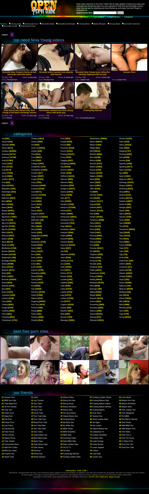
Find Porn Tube (128, 447)
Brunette (5, 279)
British (4, 276)
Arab (4, 170)
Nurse (92, 182)
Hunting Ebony (69, 419)
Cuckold (34, 189)
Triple (121, 248)
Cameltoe (5, 295)
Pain (91, 214)
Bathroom (6, 198)
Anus (4, 167)
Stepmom (123, 179)
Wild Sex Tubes (10, 451)
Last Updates (99, 17)
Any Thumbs (39, 400)
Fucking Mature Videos (101, 404)
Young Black (84, 24)
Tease (121, 220)
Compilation (36, 170)
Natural (93, 173)
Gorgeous (64, 189)
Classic (34, 142)
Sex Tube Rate (39, 425)
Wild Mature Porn (129, 429)
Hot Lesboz (96, 425)
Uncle (121, 258)
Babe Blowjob (100, 24)
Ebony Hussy (68, 404)
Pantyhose (94, 220)
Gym (62, 198)
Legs (62, 295)
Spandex (122, 164)
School (92, 301)
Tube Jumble (9, 441)
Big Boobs (6, 217)
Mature (92, 142)
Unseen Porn (9, 397)
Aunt (4, 182)
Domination (35, 242)
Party (92, 223)
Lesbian (63, 298)
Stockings (123, 182)
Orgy (92, 204)
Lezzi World (126, 397)
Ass (3, 176)
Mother (92, 167)
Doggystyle (35, 236)
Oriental (93, 207)
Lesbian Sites (97, 438)
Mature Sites (127, 407)
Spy (120, 173)
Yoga (121, 314)
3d (3, 139)
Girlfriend (64, 176)
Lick (62, 301)
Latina (62, 289)
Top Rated (84, 17)
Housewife (64, 223)
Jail (61, 251)
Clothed (34, 151)
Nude (92, 179)
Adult (36, 397)
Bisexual (5, 236)
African (4, 148)
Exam (33, 264)
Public (92, 270)
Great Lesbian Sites (100, 419)
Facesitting (35, 273)
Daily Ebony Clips (41, 444)
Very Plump (126, 422)
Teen (121, 223)
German (63, 170)
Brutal (4, 283)
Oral (91, 198)
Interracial (64, 245)
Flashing (34, 317)
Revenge (93, 289)
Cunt (33, 198)
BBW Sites (67, 435)
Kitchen (63, 273)
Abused (5, 142)
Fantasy (34, 283)
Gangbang (64, 164)
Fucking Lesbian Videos (101, 397)
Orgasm (93, 201)
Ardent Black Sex (40, 435)
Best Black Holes (40, 438)
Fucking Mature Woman (101, 407)
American (5, 157)
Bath (4, 195)
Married (63, 317)
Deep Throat (36, 217)
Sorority (122, 160)
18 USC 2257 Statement (98, 477)
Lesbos (95, 451)
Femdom (34, 292)
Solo (121, 157)
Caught (5, 308)
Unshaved (123, 267)
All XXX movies (10, 407)
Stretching (123, 189)
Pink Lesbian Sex (129, 410)
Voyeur (122, 283)
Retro (92, 286)
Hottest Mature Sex (100, 429)
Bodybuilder (6, 258)
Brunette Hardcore (132, 24)
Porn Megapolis (128, 413)
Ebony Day (38, 454)
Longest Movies (113, 17)
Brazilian (5, 270)
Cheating (5, 317)
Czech (33, 204)
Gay (62, 167)
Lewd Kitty (96, 454)
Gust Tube (38, 407)
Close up (34, 148)
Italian (62, 248)
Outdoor (93, 211)
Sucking (122, 198)
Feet (33, 289)
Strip (121, 192)
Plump (92, 242)
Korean (63, 276)
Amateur (5, 151)
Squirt (121, 176)
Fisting (33, 311)
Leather (63, 292)
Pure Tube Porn (40, 419)
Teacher (122, 217)
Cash (4, 301)
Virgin (121, 279)
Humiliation (64, 229)
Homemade (65, 217)
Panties (93, 217)
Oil (91, 192)
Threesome (123, 229)
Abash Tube (9, 457)
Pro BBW (125, 416)
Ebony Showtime (69, 407)
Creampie (35, 186)
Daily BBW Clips (69, 441)
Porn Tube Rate (40, 416)
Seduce (93, 311)
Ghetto (63, 173)
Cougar (34, 176)
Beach (4, 207)
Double (34, 245)
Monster (93, 164)
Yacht (121, 311)
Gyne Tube (38, 410)
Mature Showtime (129, 404)
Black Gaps (38, 441)
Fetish (33, 295)
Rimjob (92, 295)
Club (33, 154)
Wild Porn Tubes (10, 447)
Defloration (35, 220)
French (63, 151)
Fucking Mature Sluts (100, 400)
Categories (128, 17)
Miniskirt (93, 154)
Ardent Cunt (9, 413)
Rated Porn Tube (40, 422)
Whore (121, 298)
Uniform (122, 264)
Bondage (5, 261)
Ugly (121, 254)
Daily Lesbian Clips (70, 444)
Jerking (63, 261)
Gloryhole (64, 186)
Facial (33, 276)
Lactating (64, 279)
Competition (36, 167)
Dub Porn (8, 419)
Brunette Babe (48, 24)
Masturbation (95, 139)
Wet (120, 295)
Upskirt (122, 270)
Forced (63, 145)
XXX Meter (126, 432)
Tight (121, 232)
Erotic (33, 258)
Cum (33, 192)
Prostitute (93, 267)
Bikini (4, 232)
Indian (62, 236)
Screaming (94, 305)
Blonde (4, 251)
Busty (4, 292)
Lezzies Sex (97, 457)
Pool (91, 245)
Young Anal (16, 24)
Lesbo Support (98, 447)
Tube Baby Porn (10, 404)
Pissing (93, 239)
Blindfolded (6, 248)
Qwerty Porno (9, 438)
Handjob (63, 204)
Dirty (33, 229)
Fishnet (34, 308)
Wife (121, 301)
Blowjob (5, 254)
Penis (92, 226)
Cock (33, 157)
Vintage (122, 276)
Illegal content (114, 477)
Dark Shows (38, 447)
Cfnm (4, 314)
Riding (92, 292)
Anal (3, 160)
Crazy (33, 182)
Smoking (122, 154)
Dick (33, 223)
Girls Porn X (126, 435)
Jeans (62, 258)
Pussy (92, 276)
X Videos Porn (127, 441)
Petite (92, 232)
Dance (33, 211)
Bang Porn (8, 416)
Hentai (63, 211)
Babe (4, 186)
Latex (62, 286)
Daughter (34, 214)
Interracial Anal (31, 24)
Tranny (122, 245)
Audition (5, 179)
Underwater (123, 261)
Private (92, 261)
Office (92, 189)
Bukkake (5, 286)
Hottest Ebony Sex (70, 416)
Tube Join (8, 410)
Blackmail (5, 245)
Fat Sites (66, 451)
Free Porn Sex (127, 444)
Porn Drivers (9, 435)
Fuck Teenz (96, 413)
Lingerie (63, 305)
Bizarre (4, 239)
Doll (32, 239)
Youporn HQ (9, 454)
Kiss (62, 270)
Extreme (34, 270)
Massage (64, 320)
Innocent (63, 239)
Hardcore (64, 207)
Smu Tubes (38, 432)
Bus (3, 289)
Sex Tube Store (40, 429)
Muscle (93, 170)
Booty (4, 267)
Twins (121, 251)
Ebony (33, 251)
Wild (121, 305)
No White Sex (68, 425)
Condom (34, 173)
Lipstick (63, 308)
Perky (92, 229)
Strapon (122, 186)
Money (92, 160)
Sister (121, 142)
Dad (32, 207)
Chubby (34, 139)
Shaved (93, 314)
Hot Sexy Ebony (69, 413)
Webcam (122, 289)
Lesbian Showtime (99, 435)
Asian (4, 173)
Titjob (121, 236)
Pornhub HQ (9, 429)
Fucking (63, 154)
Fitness (34, 314)
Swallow (122, 201)
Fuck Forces (9, 432)
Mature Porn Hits (128, 400)
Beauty (4, 211)
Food (62, 139)
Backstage (6, 192)
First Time (35, 305)
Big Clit (4, 220)
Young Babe (115, 24)
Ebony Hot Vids (69, 400)
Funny (62, 157)
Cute (33, 201)
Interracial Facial (28, 26)
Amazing (5, 154)
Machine (63, 311)
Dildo (33, 226)
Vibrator (122, 273)
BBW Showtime (69, 432)
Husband (64, 232)
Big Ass (5, 214)
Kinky (62, 267)
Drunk (33, 248)
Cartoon (5, 298)
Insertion (63, 242)
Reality (92, 279)
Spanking (123, 167)
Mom (92, 157)
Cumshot (34, 195)
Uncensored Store (11, 444)
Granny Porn (97, 416)
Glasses (63, 182)
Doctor (33, 232)
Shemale (93, 320)
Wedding (122, 292)
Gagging (63, 160)
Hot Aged (96, 422)
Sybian (122, 211)
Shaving (93, 317)
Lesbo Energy (97, 441)
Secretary (93, 308)
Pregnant (93, 254)
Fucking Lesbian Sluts (71, 457)
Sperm (121, 170)
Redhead (93, 283)
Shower (122, 139)
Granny (63, 192)
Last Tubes (8, 425)
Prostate (93, 264)
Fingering (35, 301)
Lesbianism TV (98, 432)
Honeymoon (65, 220)
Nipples (93, 176)
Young (121, 317)
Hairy (62, 201)
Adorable (5, 145)
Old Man (93, 195)
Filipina (34, 298)
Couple (34, 179)
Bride (4, 273)
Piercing (93, 236)
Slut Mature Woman (130, 419)
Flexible (34, 320)
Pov (91, 251)
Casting (5, 305)
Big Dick (5, 226)
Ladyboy (63, 283)
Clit (32, 145)
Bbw (3, 201)
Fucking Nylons (98, 410)
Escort (33, 261)
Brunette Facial (10, 26)
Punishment (94, 273)
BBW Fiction (68, 429)
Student (122, 195)
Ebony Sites (68, 410)
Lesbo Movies (97, 444)
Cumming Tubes (69, 438)
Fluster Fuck (9, 422)
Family (33, 279)
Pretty (92, 258)
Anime (4, 164)
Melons (93, 145)
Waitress (122, 286)
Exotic (33, 267)
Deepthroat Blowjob (66, 24)
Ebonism (37, 451)
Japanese (64, 254)
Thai (121, 226)
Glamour (63, 179)
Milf (91, 151)
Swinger (122, 207)
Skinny (122, 145)
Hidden (63, 214)
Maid (62, 314)
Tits (120, 239)
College (34, 164)
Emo (33, 254)
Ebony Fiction (68, 397)
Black (4, 242)
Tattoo (121, 214)
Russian (93, 298)
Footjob (63, 142)
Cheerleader (7, 320)
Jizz (62, 264)
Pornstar (93, 248)
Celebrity (5, 311)
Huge (62, 226)
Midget (92, 148)
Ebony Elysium (39, 457)
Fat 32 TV (67, 447)
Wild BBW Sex (127, 425)
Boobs (4, 264)
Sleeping (122, 151)
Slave (121, 148)
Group (62, 195)
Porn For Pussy (128, 438)
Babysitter (6, 189)
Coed (33, 160)
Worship (122, 308)
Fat (32, 286)
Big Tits (5, 229)
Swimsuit (122, 204)
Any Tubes (38, 404)
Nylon (92, 186)
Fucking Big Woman (71, 454)
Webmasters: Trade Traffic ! (77, 471)
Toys (121, 242)
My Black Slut (68, 422)
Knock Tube (38, 413)
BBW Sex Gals (10, 400)
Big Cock (5, 223)
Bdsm (4, 204)
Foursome (64, 148)
